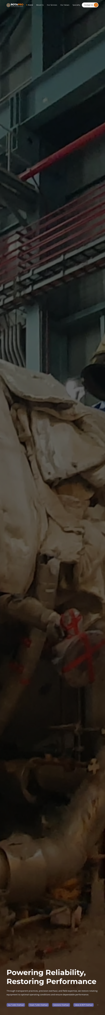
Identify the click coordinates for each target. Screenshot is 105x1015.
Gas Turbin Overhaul (16, 1005)
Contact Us (91, 5)
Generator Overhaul (61, 1005)
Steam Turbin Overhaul (39, 1005)
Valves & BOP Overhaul (83, 1005)
